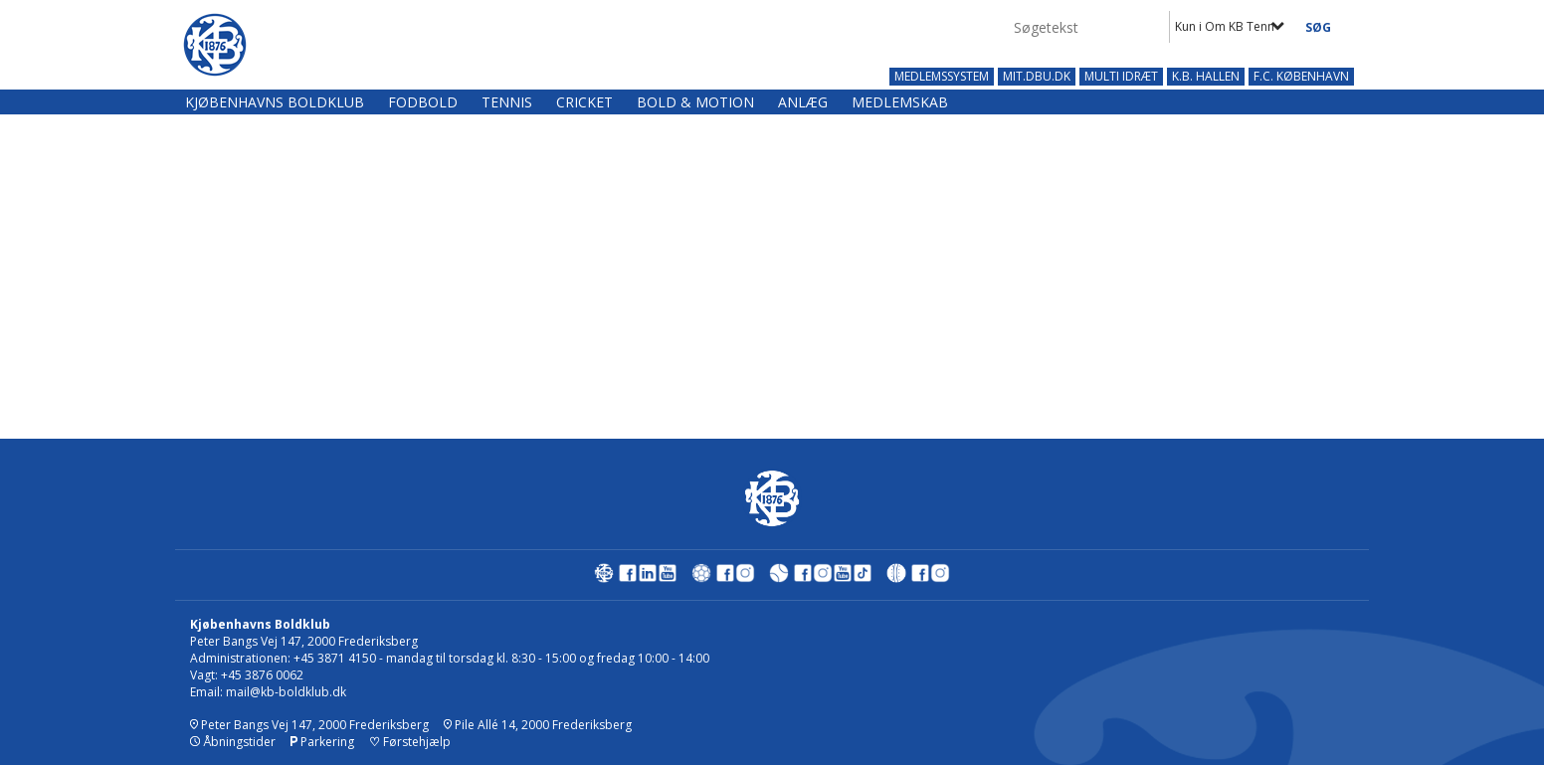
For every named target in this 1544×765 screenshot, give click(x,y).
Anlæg (803, 102)
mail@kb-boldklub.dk (286, 691)
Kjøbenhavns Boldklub (274, 102)
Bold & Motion (695, 102)
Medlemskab (900, 102)
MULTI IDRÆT (1121, 77)
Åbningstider (233, 741)
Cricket (584, 102)
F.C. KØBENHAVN (1301, 77)
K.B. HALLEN (1206, 77)
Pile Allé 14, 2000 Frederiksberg (538, 724)
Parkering (322, 741)
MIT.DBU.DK (1036, 77)
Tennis (507, 102)
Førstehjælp (410, 741)
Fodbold (423, 102)
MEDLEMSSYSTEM (941, 77)
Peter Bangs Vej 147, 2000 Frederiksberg (309, 724)
